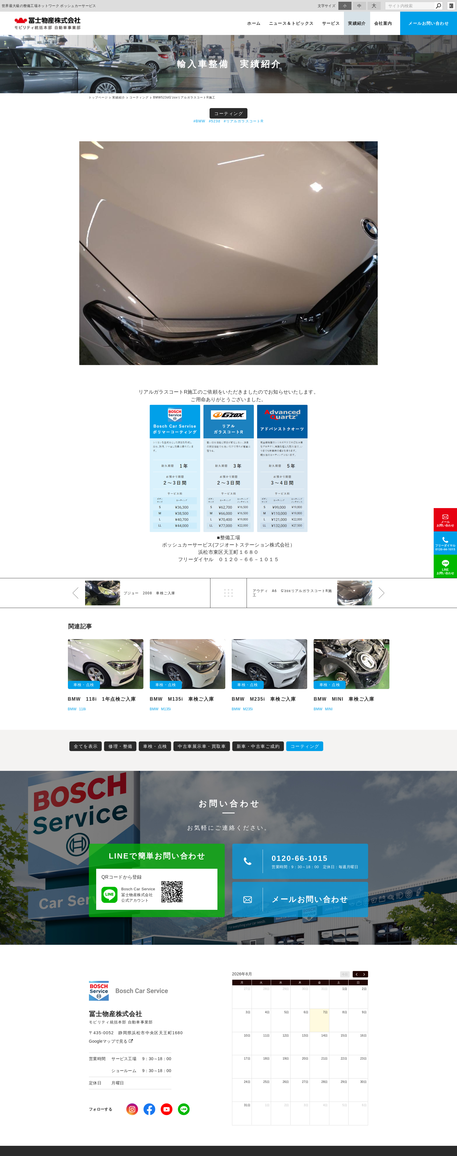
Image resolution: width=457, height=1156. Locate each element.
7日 (325, 1012)
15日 (344, 1035)
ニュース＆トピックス (291, 23)
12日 (286, 1035)
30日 (305, 989)
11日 (266, 1035)
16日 (363, 1035)
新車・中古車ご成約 (258, 746)
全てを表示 (86, 746)
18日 (266, 1058)
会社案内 (383, 23)
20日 (305, 1058)
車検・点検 (155, 746)
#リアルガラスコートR (244, 121)
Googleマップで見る (111, 1041)
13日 (305, 1035)
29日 (286, 989)
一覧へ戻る (228, 593)
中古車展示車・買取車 (202, 746)
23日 (363, 1058)
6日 (306, 1012)
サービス (331, 23)
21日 (324, 1058)
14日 (324, 1035)
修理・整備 (120, 746)
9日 (364, 1012)
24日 (247, 1081)
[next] (364, 974)
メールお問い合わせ (428, 23)
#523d (214, 121)
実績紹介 (357, 23)
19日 (286, 1058)
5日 (286, 1012)
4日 (267, 1012)
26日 (286, 1081)
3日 (248, 1012)
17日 (247, 1058)
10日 (247, 1035)
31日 (324, 989)
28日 (266, 989)
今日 (345, 974)
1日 (344, 989)
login (451, 6)
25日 (266, 1081)
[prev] (357, 974)
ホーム (254, 23)
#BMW (199, 121)
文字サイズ (327, 5)
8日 (344, 1012)
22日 (344, 1058)
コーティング (228, 113)
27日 (247, 989)
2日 (364, 989)
